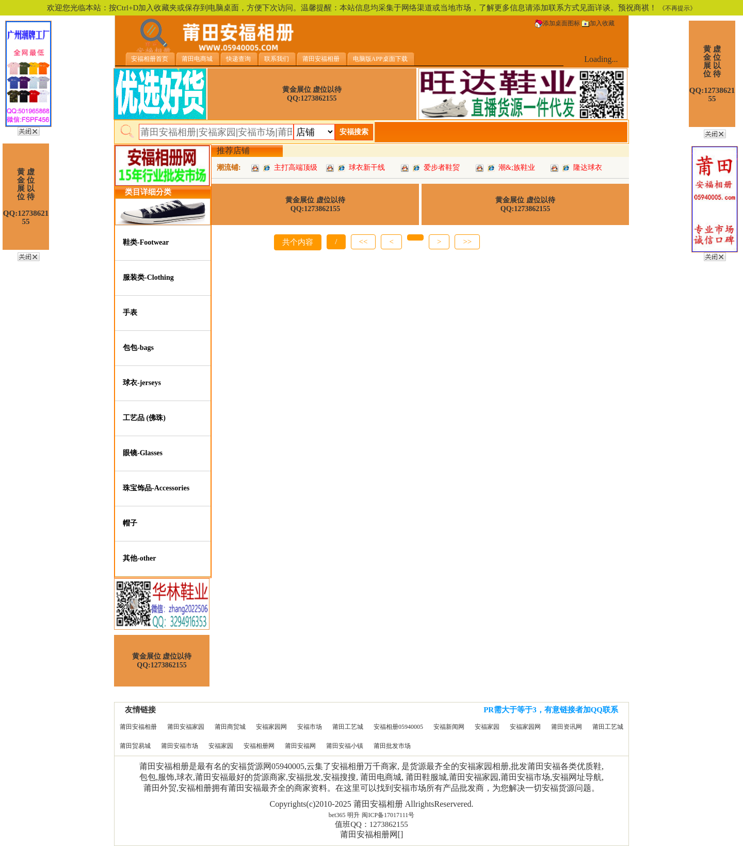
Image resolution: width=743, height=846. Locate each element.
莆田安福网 (300, 745)
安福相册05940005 (398, 726)
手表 (130, 312)
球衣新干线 (367, 167)
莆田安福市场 (179, 745)
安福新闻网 (448, 726)
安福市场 (309, 726)
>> (467, 241)
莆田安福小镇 (344, 745)
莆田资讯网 (566, 726)
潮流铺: (229, 167)
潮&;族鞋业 (516, 167)
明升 (353, 815)
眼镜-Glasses (143, 453)
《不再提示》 (677, 8)
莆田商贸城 (230, 726)
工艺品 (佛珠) (144, 418)
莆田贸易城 (135, 745)
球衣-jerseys (142, 383)
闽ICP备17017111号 (388, 815)
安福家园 (487, 726)
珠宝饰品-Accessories (156, 488)
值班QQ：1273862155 (371, 824)
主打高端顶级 (295, 167)
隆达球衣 (587, 167)
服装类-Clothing (148, 277)
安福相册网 (259, 745)
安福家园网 (271, 726)
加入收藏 (598, 23)
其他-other (139, 558)
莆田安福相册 (138, 726)
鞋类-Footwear (146, 242)
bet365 (337, 815)
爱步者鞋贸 (442, 167)
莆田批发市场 (392, 745)
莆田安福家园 (185, 726)
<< (363, 241)
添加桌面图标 (557, 23)
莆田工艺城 (347, 726)
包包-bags (138, 348)
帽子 (130, 523)
